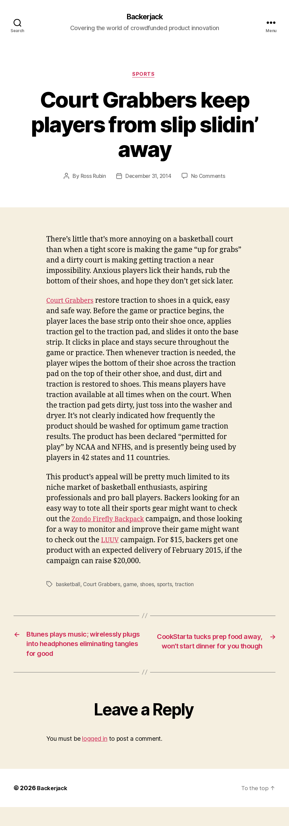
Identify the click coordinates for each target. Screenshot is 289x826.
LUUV (151, 541)
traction (189, 585)
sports (169, 585)
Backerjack (144, 17)
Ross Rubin (91, 178)
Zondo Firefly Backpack (111, 520)
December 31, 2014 (148, 178)
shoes (150, 585)
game (133, 585)
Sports (144, 76)
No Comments (210, 178)
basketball (69, 585)
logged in (94, 757)
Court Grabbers (72, 302)
